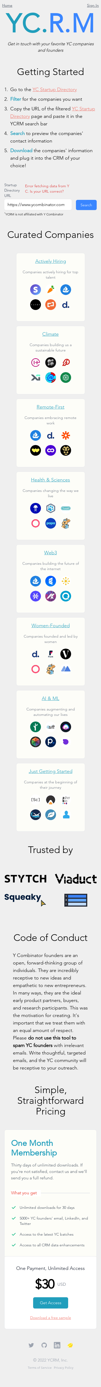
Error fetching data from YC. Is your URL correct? (47, 189)
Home (7, 5)
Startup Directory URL (12, 190)
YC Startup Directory (55, 89)
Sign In (93, 5)
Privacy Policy (64, 1368)
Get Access (50, 1302)
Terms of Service (40, 1368)
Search (86, 205)
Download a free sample (50, 1317)
